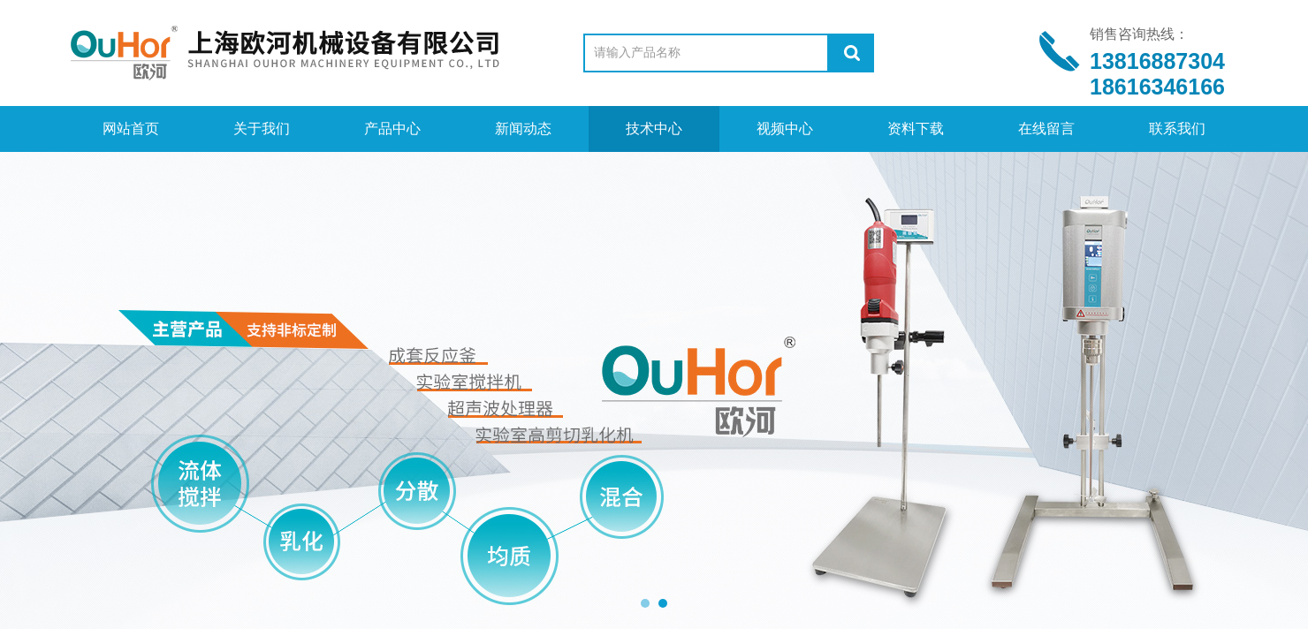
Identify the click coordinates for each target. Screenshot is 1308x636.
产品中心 (392, 128)
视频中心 (785, 128)
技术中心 (654, 128)
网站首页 (131, 128)
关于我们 (261, 128)
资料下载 (915, 128)
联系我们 (1177, 128)
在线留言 (1046, 128)
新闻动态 (523, 128)
